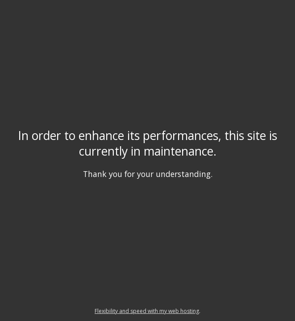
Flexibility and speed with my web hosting (147, 311)
